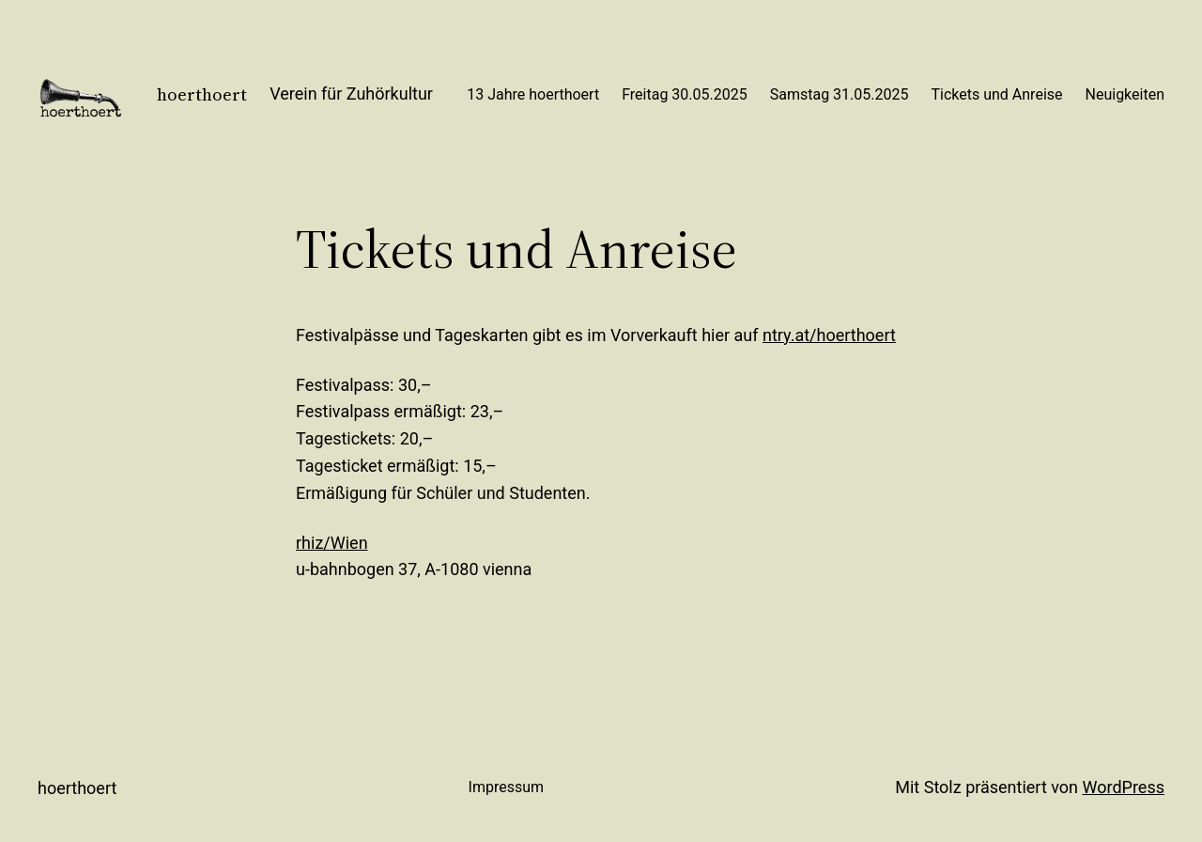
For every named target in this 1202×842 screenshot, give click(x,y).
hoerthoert (202, 94)
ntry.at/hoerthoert (829, 335)
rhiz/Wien (332, 543)
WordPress (1123, 787)
